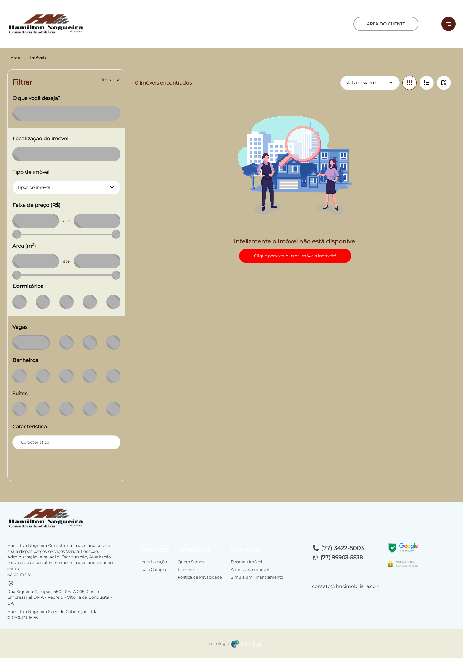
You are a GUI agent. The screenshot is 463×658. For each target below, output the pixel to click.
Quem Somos (191, 561)
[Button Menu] (448, 24)
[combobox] (66, 442)
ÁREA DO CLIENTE (386, 24)
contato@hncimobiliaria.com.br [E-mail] (345, 586)
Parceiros (186, 569)
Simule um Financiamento (257, 577)
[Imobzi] (231, 643)
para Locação (154, 561)
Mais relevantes (369, 83)
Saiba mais (18, 574)
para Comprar (154, 569)
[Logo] (82, 24)
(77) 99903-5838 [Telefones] (337, 557)
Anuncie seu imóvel (250, 569)
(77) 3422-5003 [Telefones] (338, 548)
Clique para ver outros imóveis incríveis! (295, 256)
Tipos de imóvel (68, 187)
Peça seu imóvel (246, 561)
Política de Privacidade (200, 577)
